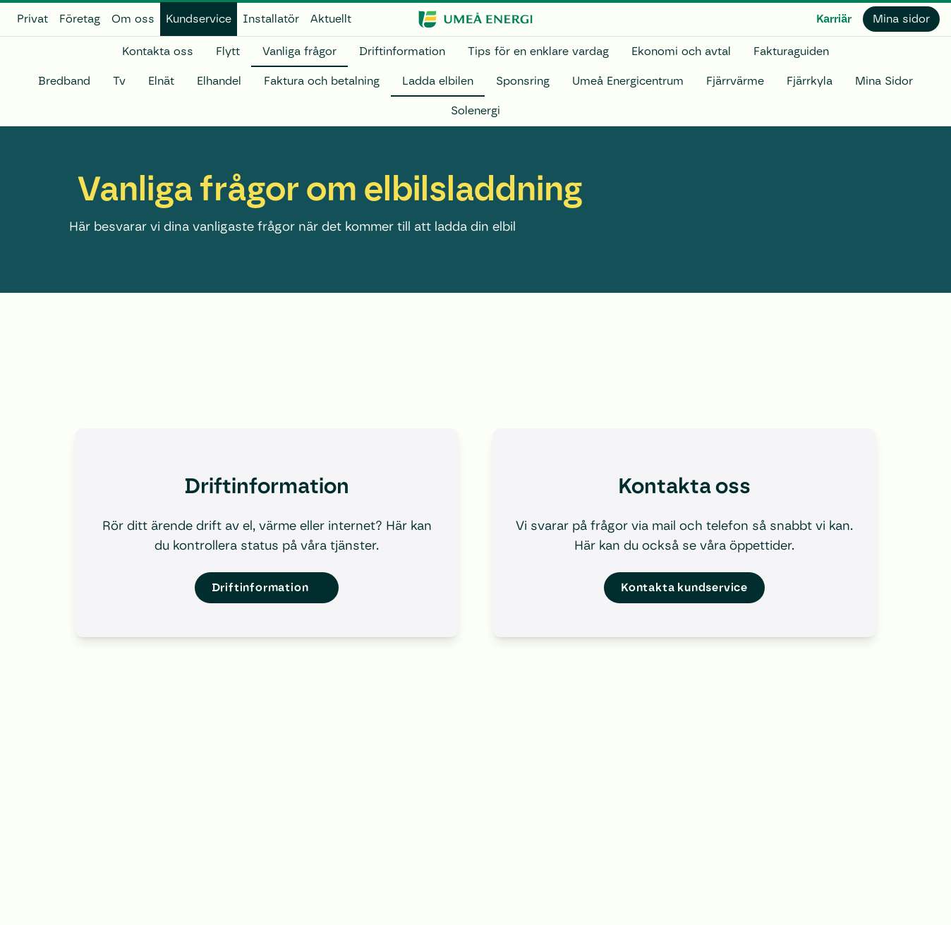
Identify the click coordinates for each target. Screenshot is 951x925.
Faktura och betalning (322, 80)
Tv (119, 80)
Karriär (834, 18)
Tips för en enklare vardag (538, 51)
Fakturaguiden (791, 51)
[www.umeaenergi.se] (475, 19)
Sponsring (523, 80)
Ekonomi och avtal (681, 51)
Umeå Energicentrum (628, 80)
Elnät (161, 80)
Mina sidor (901, 18)
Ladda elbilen (437, 80)
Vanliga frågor (299, 51)
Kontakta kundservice (684, 587)
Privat (32, 18)
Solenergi (475, 110)
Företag (79, 18)
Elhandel (219, 80)
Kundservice (198, 18)
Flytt (228, 51)
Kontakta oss (157, 51)
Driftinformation (402, 51)
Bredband (64, 80)
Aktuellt (330, 18)
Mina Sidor (884, 80)
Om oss (133, 18)
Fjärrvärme (735, 80)
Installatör (271, 18)
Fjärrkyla (809, 80)
